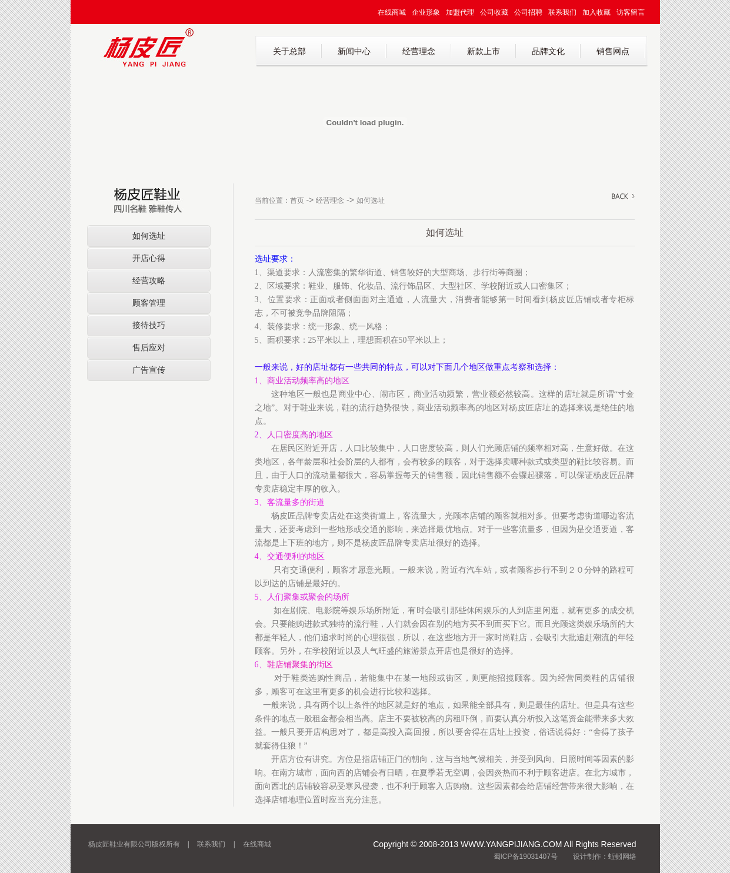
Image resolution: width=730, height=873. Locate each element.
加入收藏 (596, 12)
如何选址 (148, 235)
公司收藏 (494, 12)
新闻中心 (354, 51)
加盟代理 (460, 12)
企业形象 (426, 12)
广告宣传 (148, 369)
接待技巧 (148, 325)
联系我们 (562, 12)
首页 (297, 200)
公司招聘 (528, 12)
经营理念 (418, 51)
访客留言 (630, 12)
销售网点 (612, 51)
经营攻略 (148, 280)
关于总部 (289, 51)
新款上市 (483, 51)
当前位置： (272, 200)
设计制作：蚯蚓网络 (604, 856)
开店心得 (148, 258)
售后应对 (148, 347)
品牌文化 (548, 51)
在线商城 (392, 12)
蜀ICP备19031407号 (526, 856)
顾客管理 (148, 302)
